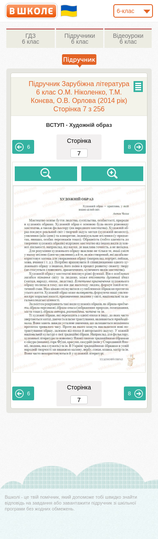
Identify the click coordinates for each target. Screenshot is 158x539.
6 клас (30, 38)
